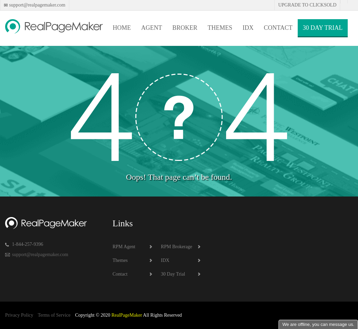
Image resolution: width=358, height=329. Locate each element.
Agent (151, 27)
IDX (248, 27)
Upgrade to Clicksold (307, 5)
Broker (184, 27)
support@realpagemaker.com (36, 5)
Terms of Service (54, 315)
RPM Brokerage (176, 246)
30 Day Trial (323, 27)
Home (122, 27)
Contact (278, 27)
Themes (220, 27)
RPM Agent (124, 246)
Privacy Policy (19, 315)
